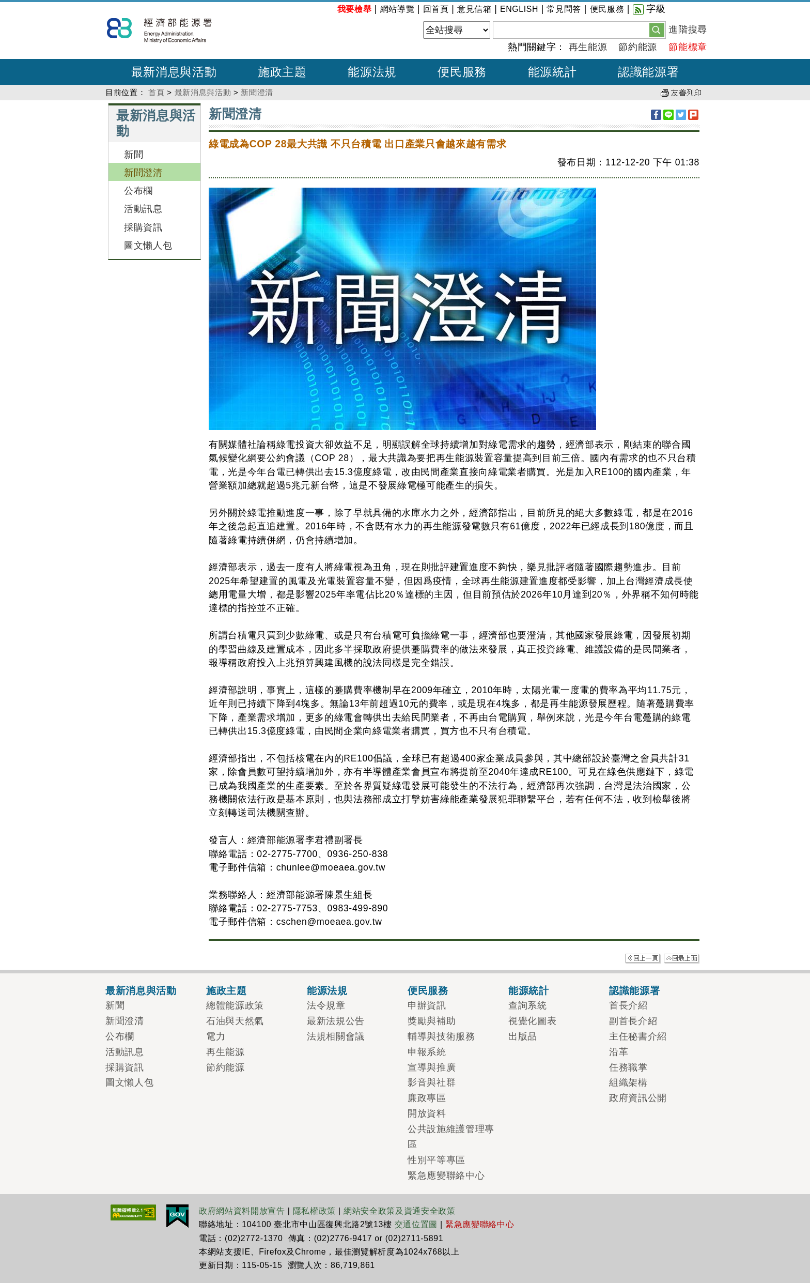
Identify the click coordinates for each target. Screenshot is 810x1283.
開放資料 (427, 1113)
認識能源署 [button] (648, 72)
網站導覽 (397, 9)
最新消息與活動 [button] (174, 72)
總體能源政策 (235, 1005)
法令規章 (326, 1005)
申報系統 (427, 1052)
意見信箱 (474, 9)
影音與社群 (432, 1082)
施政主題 (226, 990)
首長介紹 (628, 1005)
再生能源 (588, 47)
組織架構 (628, 1082)
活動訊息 (143, 209)
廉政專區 (427, 1098)
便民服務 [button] (462, 72)
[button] (656, 29)
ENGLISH (519, 9)
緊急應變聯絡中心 (446, 1175)
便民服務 (607, 9)
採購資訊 (143, 227)
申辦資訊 (427, 1005)
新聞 (133, 154)
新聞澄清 (257, 92)
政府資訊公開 (638, 1098)
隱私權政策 (314, 1210)
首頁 (156, 92)
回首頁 (436, 9)
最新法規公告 (336, 1021)
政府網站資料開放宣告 (242, 1210)
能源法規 (327, 990)
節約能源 (637, 47)
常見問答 (564, 9)
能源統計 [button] (552, 72)
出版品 (522, 1036)
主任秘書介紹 (638, 1036)
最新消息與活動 (203, 92)
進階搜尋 (687, 29)
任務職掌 (628, 1067)
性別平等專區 (436, 1160)
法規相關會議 (336, 1036)
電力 (215, 1036)
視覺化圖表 (532, 1021)
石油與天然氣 (235, 1021)
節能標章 (687, 47)
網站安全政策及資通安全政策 (400, 1210)
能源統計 (528, 990)
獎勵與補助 (432, 1021)
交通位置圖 (416, 1224)
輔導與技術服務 (441, 1036)
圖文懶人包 (148, 245)
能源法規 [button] (372, 72)
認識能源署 (634, 990)
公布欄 (138, 191)
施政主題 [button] (282, 72)
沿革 (618, 1052)
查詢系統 (527, 1005)
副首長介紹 (633, 1021)
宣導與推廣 (432, 1067)
